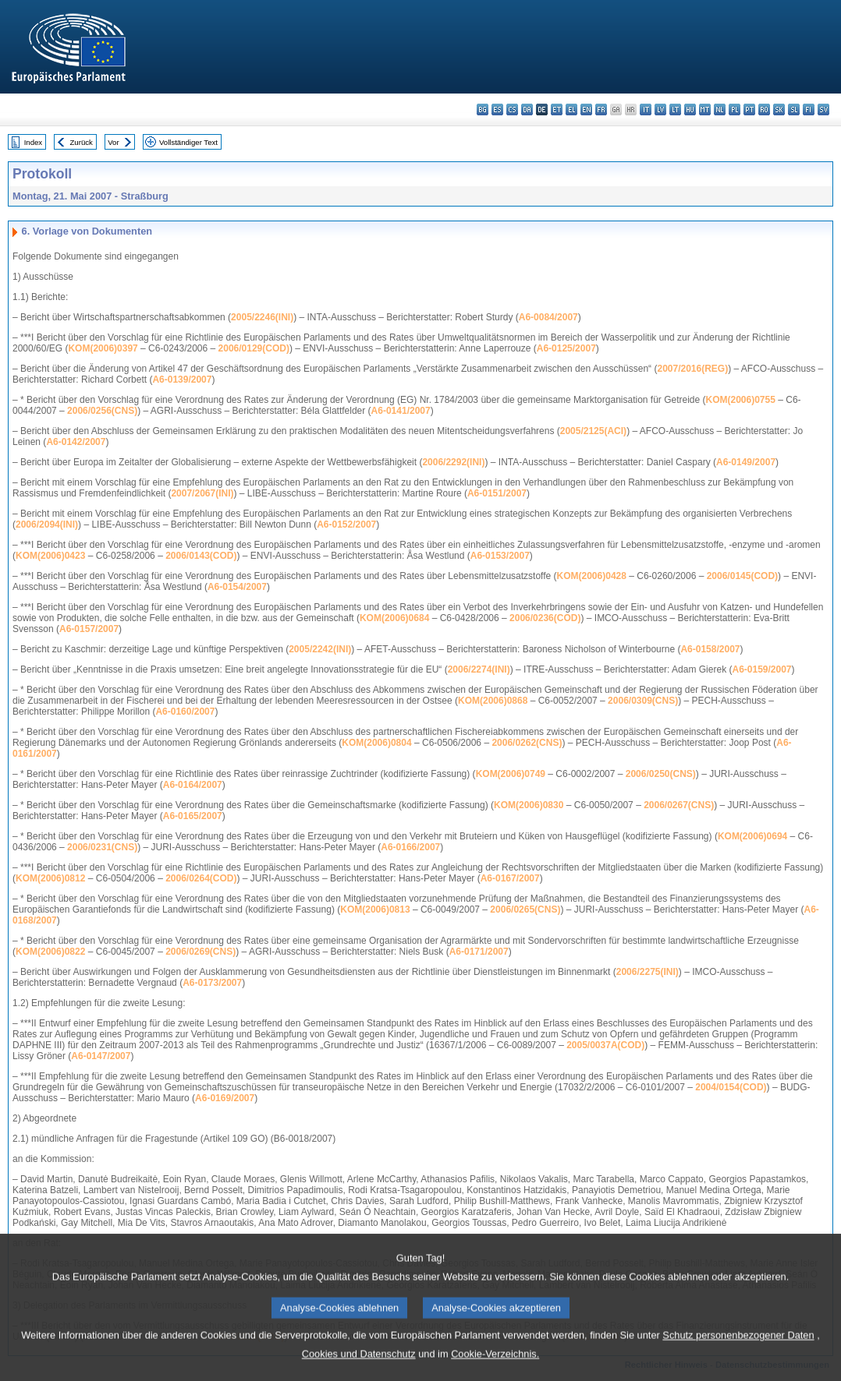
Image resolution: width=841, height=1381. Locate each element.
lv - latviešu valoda (660, 109)
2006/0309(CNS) (643, 700)
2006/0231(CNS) (102, 847)
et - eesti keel (556, 109)
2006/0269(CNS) (200, 951)
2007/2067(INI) (202, 493)
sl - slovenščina (794, 109)
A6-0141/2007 (401, 410)
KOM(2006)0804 (376, 742)
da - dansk (527, 109)
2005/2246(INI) (262, 317)
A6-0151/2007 (497, 493)
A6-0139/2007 (181, 379)
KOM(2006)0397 (102, 348)
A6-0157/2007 (89, 628)
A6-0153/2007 (500, 555)
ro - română (764, 109)
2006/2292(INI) (453, 462)
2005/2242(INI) (320, 649)
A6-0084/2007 (548, 317)
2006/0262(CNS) (526, 742)
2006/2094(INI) (47, 524)
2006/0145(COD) (742, 575)
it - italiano (645, 109)
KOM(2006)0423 (50, 555)
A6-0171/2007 (479, 951)
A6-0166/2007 (410, 847)
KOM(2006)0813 (375, 909)
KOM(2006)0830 (528, 805)
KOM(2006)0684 (394, 618)
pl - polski (734, 109)
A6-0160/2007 (185, 711)
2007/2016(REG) (692, 368)
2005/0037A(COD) (605, 1045)
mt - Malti (705, 109)
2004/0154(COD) (730, 1087)
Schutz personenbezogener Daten (738, 1357)
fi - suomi (808, 109)
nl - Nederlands (720, 109)
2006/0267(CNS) (679, 805)
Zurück (81, 142)
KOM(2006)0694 (752, 836)
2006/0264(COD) (200, 878)
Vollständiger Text (188, 142)
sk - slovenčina (779, 109)
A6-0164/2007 (192, 784)
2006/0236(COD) (544, 618)
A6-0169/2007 (224, 1098)
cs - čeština (512, 109)
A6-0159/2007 (761, 669)
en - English (586, 109)
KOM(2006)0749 (510, 773)
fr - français (601, 109)
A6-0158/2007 (710, 649)
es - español (497, 109)
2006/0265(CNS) (525, 909)
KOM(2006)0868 (492, 700)
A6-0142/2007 (75, 441)
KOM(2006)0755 (740, 399)
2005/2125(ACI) (593, 431)
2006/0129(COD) (253, 348)
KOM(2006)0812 (50, 878)
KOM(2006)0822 (50, 951)
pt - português (749, 109)
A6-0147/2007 (100, 1056)
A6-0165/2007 (192, 816)
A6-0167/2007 (510, 878)
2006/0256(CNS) (102, 410)
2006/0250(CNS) (661, 773)
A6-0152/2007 (346, 524)
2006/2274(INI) (479, 669)
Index (33, 142)
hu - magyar (690, 109)
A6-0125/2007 (566, 348)
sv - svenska (823, 109)
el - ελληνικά (571, 109)
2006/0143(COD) (200, 555)
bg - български (482, 109)
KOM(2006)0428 (591, 575)
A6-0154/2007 (237, 586)
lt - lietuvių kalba (675, 109)
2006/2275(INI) (647, 971)
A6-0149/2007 (745, 462)
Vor (113, 142)
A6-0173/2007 (212, 982)
